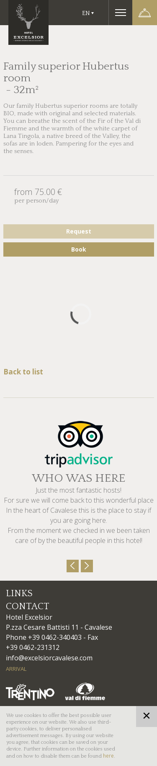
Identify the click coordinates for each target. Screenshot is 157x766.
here (108, 755)
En (86, 13)
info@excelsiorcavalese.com (49, 657)
